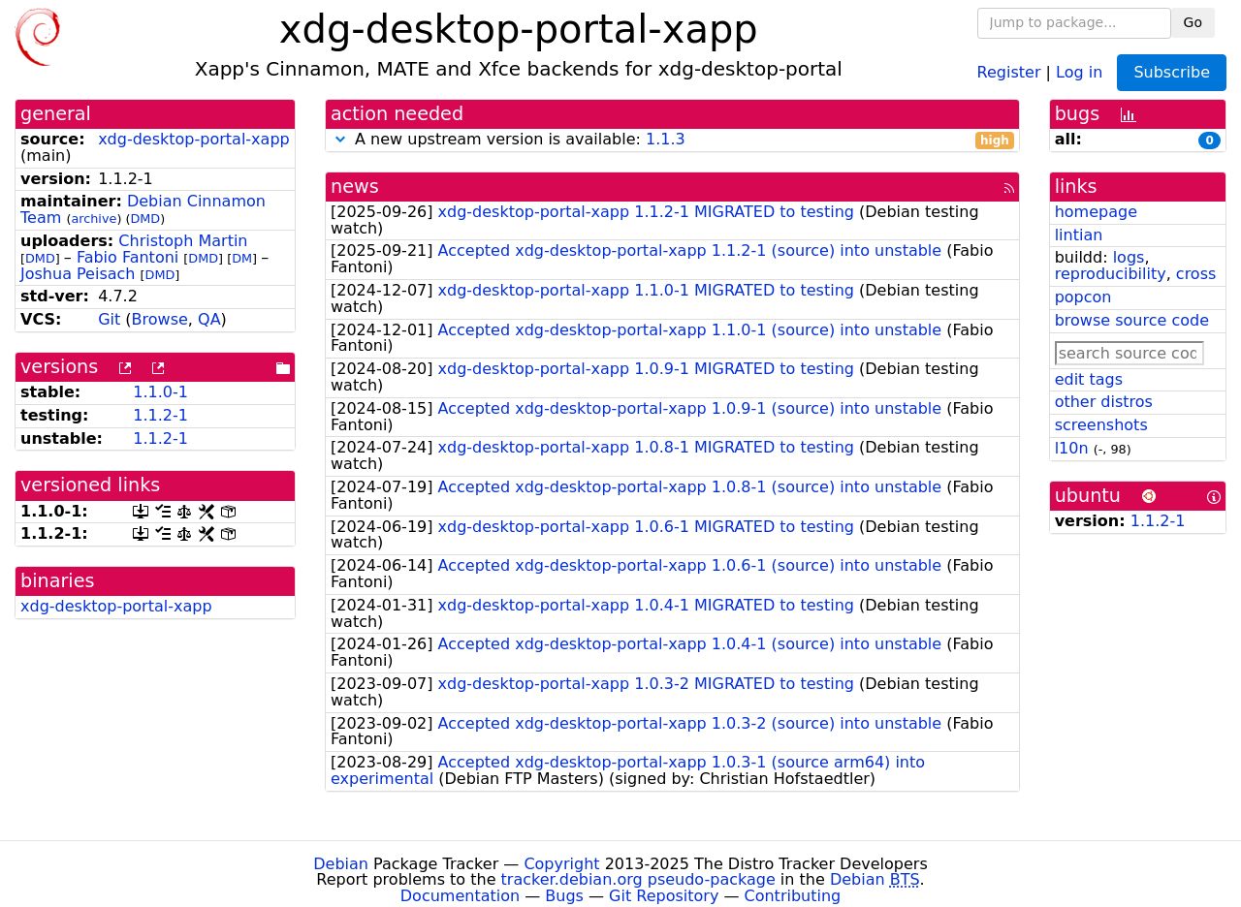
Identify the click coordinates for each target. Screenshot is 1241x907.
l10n (1072, 448)
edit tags (1089, 379)
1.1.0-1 (160, 392)
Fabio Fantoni (127, 257)
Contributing (793, 896)
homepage (1096, 212)
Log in (1079, 71)
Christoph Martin (182, 241)
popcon (1083, 297)
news (355, 186)
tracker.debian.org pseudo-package (638, 879)
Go (1193, 22)
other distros (1104, 401)
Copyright (561, 864)
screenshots (1101, 425)
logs (1129, 257)
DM (242, 258)
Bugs (564, 896)
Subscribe (1171, 72)
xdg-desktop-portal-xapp (194, 139)
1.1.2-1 (160, 415)
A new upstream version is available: (672, 140)
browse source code (1132, 320)
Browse (160, 319)
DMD (145, 218)
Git (109, 319)
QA (209, 319)
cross (1196, 274)
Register (1009, 71)
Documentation (460, 896)
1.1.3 (665, 139)
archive (93, 218)
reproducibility (1110, 274)
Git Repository (663, 896)
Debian (340, 864)
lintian (1079, 235)
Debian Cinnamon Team (143, 209)
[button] (340, 139)
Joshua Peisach (77, 274)
